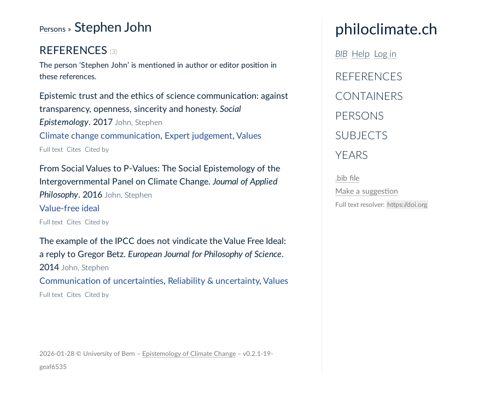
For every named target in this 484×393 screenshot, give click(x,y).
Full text (51, 149)
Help (361, 54)
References (369, 77)
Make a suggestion (366, 191)
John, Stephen (138, 123)
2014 (49, 267)
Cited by (97, 149)
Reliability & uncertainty (213, 281)
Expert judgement (198, 136)
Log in (385, 54)
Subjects (361, 135)
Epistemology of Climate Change (189, 353)
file (347, 178)
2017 (103, 122)
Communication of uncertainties (101, 281)
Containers (369, 96)
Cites (74, 149)
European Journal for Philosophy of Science (205, 254)
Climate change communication (99, 136)
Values (248, 136)
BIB (341, 54)
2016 (92, 194)
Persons (359, 116)
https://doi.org (407, 204)
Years (351, 155)
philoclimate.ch (386, 29)
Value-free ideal (69, 208)
